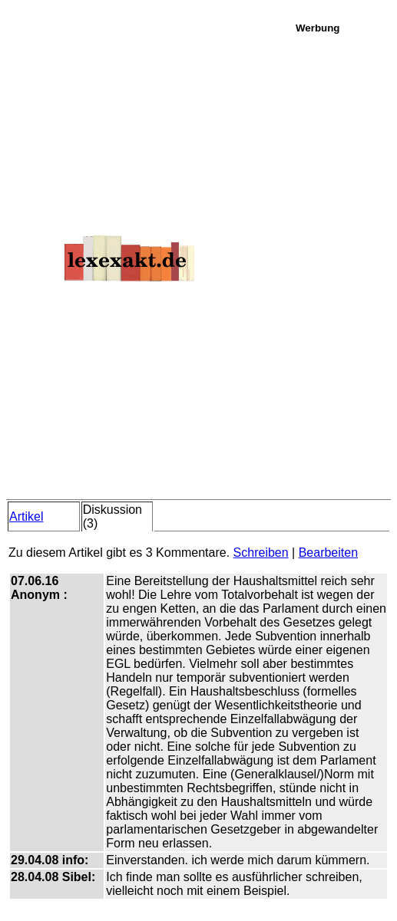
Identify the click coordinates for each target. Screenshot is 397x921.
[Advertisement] (342, 264)
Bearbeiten (328, 552)
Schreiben (261, 552)
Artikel (26, 516)
